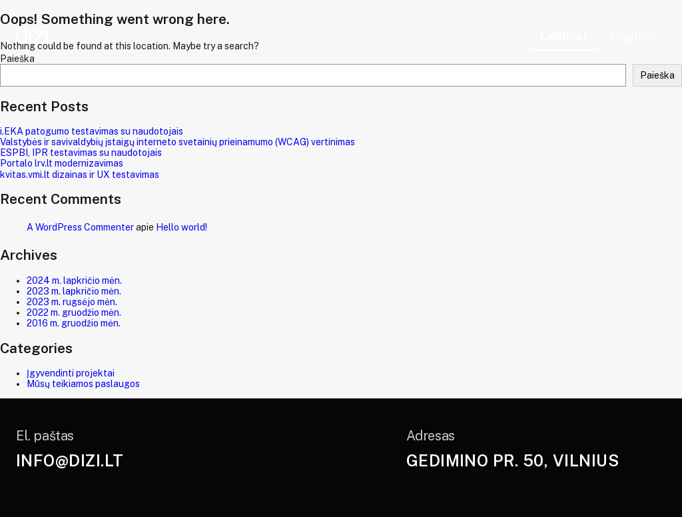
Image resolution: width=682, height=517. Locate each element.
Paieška (657, 75)
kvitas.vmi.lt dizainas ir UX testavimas (79, 174)
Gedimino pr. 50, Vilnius (513, 460)
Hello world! (181, 227)
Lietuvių (563, 36)
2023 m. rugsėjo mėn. (72, 301)
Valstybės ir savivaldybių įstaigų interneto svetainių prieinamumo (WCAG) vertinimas (177, 142)
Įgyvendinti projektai (71, 373)
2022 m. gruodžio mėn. (74, 312)
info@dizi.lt (70, 460)
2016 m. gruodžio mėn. (74, 323)
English (632, 36)
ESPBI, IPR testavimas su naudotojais (81, 152)
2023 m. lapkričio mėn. (74, 291)
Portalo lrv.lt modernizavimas (61, 163)
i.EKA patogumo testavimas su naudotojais (91, 131)
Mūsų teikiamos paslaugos (83, 383)
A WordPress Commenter (80, 227)
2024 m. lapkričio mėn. (74, 280)
